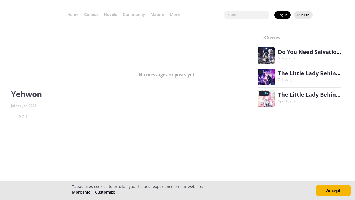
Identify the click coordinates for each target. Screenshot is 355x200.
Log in (282, 15)
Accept (333, 191)
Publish (303, 15)
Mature (157, 14)
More (176, 14)
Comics (91, 14)
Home (72, 14)
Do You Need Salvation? (310, 52)
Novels (110, 14)
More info (81, 192)
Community (134, 14)
